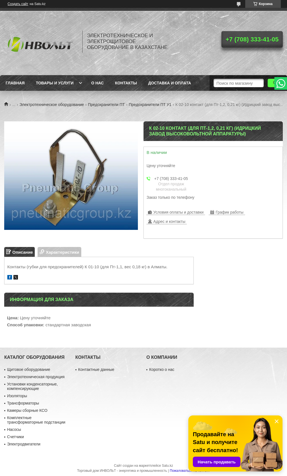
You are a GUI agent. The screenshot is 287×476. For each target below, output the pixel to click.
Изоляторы (17, 396)
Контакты (126, 83)
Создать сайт (18, 4)
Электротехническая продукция (35, 377)
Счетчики (15, 437)
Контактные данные (96, 369)
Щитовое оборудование (28, 369)
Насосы (14, 429)
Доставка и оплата (169, 83)
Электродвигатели (23, 444)
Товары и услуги (55, 83)
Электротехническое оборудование (52, 104)
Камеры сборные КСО (27, 410)
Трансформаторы (23, 403)
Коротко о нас (161, 369)
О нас (97, 83)
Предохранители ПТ (106, 104)
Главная (15, 83)
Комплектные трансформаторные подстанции (36, 419)
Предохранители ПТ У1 (150, 104)
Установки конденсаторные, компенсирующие (32, 386)
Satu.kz (167, 466)
